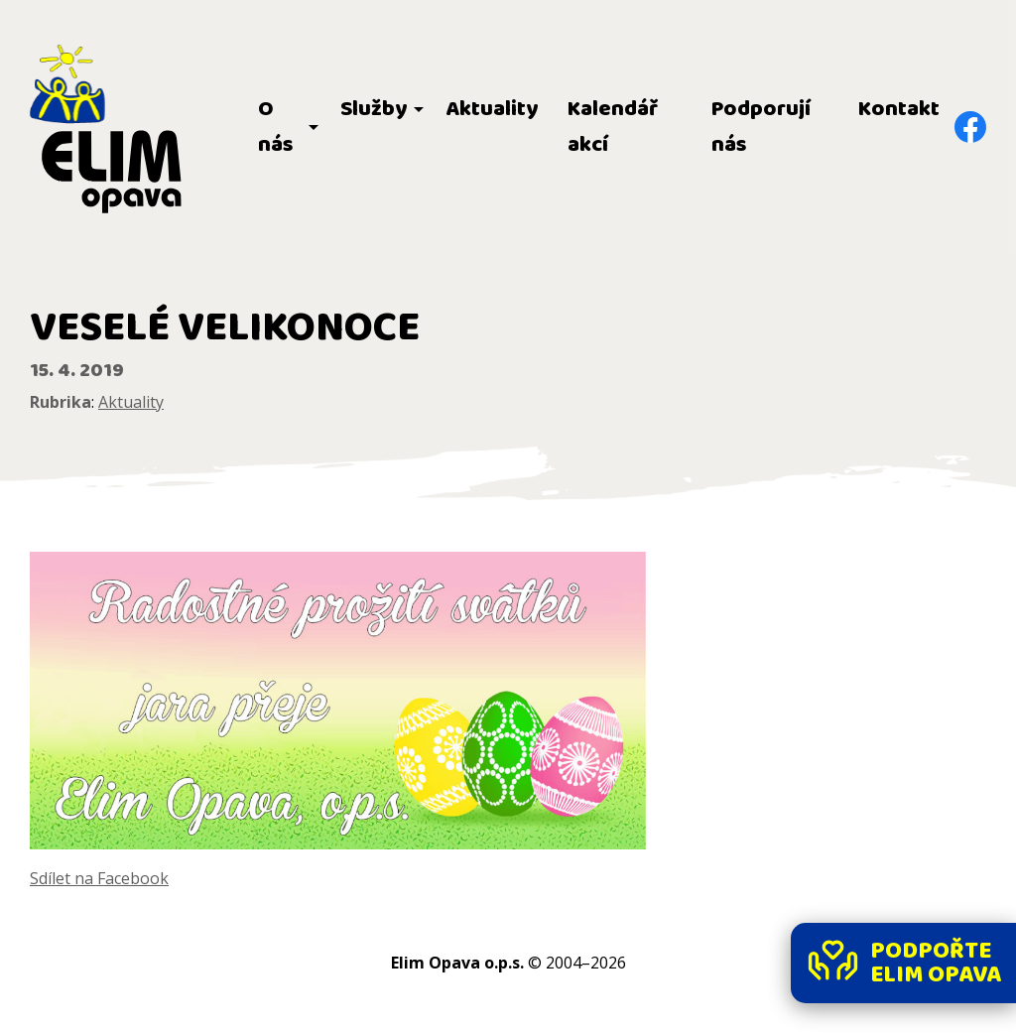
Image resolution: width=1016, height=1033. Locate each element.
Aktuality (491, 109)
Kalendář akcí (613, 127)
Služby (373, 109)
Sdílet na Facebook (99, 878)
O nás (276, 127)
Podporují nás (761, 127)
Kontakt (899, 109)
